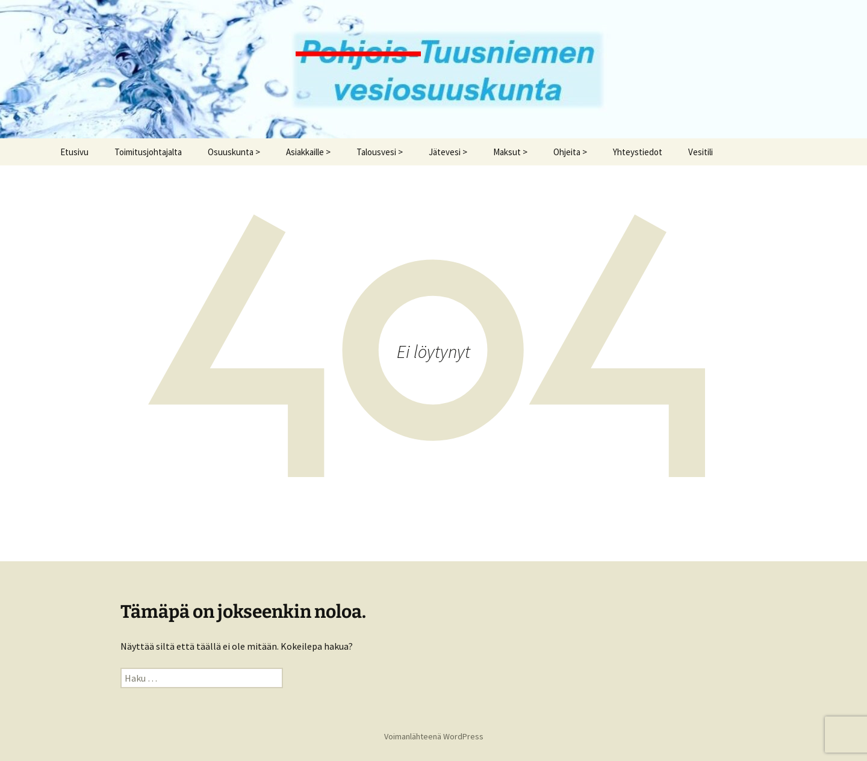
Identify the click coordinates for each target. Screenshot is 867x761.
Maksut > (510, 152)
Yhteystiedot (637, 152)
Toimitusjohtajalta (148, 152)
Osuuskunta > (234, 152)
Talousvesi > (379, 152)
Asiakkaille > (308, 152)
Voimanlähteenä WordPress (433, 736)
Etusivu (74, 152)
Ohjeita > (570, 152)
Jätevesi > (448, 152)
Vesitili (700, 152)
